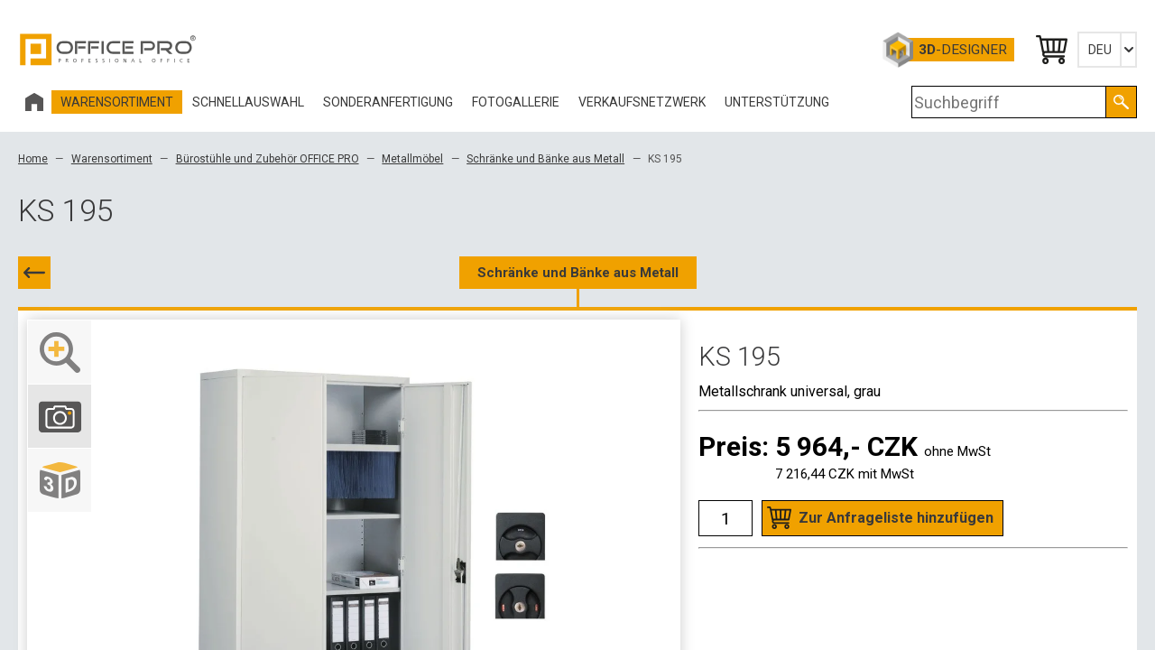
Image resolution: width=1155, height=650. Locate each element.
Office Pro (108, 50)
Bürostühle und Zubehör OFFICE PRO (267, 159)
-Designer (963, 50)
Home (33, 159)
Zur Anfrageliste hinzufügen (896, 517)
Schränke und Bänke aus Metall (545, 159)
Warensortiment (111, 159)
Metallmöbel (412, 159)
